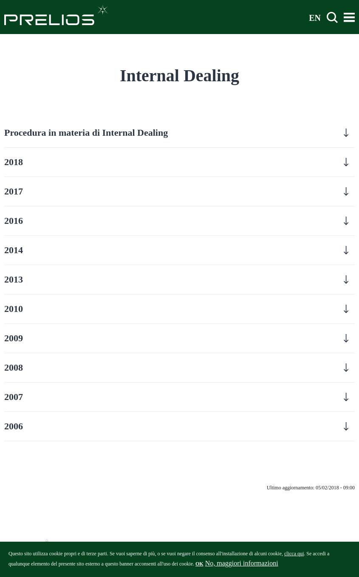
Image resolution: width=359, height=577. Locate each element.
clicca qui (294, 556)
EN (315, 17)
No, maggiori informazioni (241, 565)
